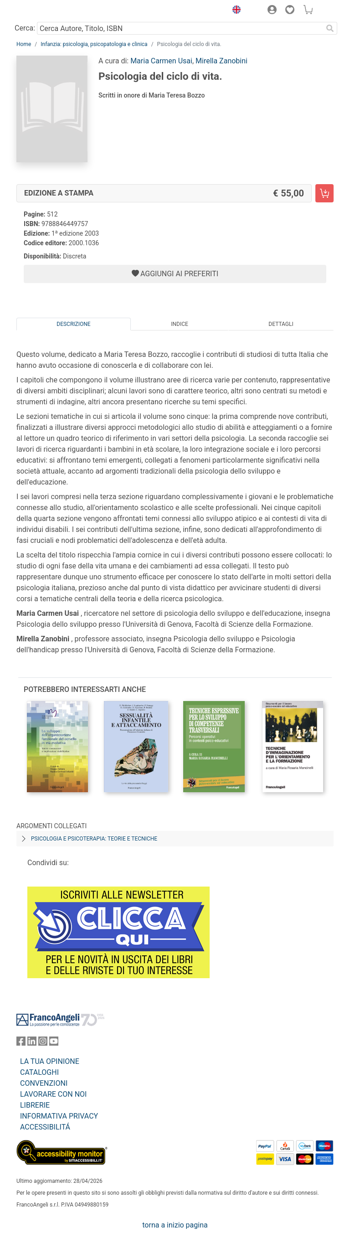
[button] (234, 11)
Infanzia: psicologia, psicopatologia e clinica (94, 44)
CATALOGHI (39, 1072)
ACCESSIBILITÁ (45, 1127)
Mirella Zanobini (221, 61)
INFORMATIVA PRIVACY (59, 1116)
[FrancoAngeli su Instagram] (42, 1043)
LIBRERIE (35, 1105)
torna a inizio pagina (174, 1225)
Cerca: (25, 28)
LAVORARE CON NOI (53, 1094)
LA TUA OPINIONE (49, 1061)
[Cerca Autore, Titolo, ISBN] (180, 28)
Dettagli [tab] (280, 324)
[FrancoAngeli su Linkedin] (31, 1043)
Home (23, 44)
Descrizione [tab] (73, 324)
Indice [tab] (179, 324)
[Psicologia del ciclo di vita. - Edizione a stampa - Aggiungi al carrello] (324, 193)
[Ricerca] (330, 28)
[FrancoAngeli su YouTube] (53, 1043)
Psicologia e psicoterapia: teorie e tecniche (94, 839)
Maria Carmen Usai (161, 61)
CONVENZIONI (43, 1083)
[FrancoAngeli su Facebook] (21, 1043)
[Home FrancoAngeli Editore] (47, 11)
